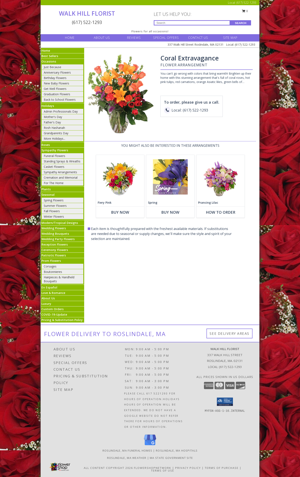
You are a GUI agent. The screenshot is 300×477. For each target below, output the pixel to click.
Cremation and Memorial (61, 178)
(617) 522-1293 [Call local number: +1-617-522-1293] (230, 367)
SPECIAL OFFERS (166, 37)
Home (45, 51)
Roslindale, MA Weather (126, 458)
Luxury (46, 304)
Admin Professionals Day (61, 111)
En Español (49, 287)
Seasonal (48, 195)
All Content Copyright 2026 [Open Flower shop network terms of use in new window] (108, 468)
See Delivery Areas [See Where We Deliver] (229, 333)
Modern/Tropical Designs (59, 223)
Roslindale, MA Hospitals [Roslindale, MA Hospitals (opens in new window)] (177, 450)
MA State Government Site (171, 458)
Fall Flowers (52, 211)
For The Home (54, 183)
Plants (46, 189)
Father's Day (52, 122)
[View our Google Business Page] (150, 445)
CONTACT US (198, 37)
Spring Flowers (54, 200)
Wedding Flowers (53, 228)
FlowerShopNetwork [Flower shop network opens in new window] (152, 468)
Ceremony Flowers (54, 250)
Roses (45, 145)
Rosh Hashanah (54, 128)
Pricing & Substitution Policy (62, 320)
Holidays (47, 106)
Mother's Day (53, 117)
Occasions (48, 61)
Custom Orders (52, 309)
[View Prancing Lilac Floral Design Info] (220, 177)
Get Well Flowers (55, 89)
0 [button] (245, 11)
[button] (225, 402)
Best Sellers (49, 56)
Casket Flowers (54, 167)
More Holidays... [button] (54, 139)
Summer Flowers (55, 206)
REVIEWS (134, 37)
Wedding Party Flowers (58, 239)
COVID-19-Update (54, 314)
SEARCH (240, 23)
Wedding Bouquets (55, 234)
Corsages (50, 266)
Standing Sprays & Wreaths (62, 161)
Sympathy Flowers (54, 150)
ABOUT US (102, 37)
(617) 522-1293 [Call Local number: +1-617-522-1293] (246, 3)
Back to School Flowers (60, 100)
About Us (48, 298)
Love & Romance (53, 293)
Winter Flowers (54, 216)
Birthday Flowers (55, 78)
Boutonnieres (53, 272)
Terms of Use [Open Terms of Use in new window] (162, 470)
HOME (70, 37)
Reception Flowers (54, 244)
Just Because (52, 67)
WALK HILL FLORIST (87, 13)
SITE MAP (230, 37)
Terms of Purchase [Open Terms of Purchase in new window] (222, 468)
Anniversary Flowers (57, 72)
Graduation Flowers (57, 94)
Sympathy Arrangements (60, 172)
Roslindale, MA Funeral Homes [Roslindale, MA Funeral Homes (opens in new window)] (127, 450)
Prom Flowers (51, 261)
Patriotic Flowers (53, 255)
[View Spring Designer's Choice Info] (170, 177)
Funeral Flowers (54, 156)
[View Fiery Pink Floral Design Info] (120, 177)
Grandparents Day (56, 133)
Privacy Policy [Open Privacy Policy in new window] (188, 468)
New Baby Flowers (56, 83)
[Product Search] (192, 22)
